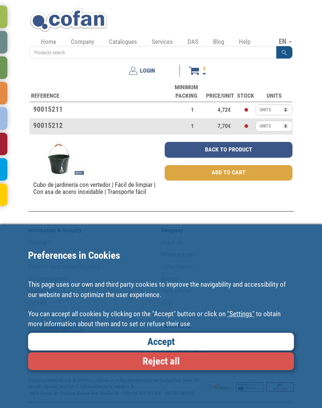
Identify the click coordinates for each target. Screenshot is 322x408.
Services (162, 41)
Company (82, 41)
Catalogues (123, 41)
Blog (218, 41)
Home (48, 41)
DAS (193, 41)
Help (244, 41)
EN (285, 41)
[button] (284, 52)
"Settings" (240, 314)
